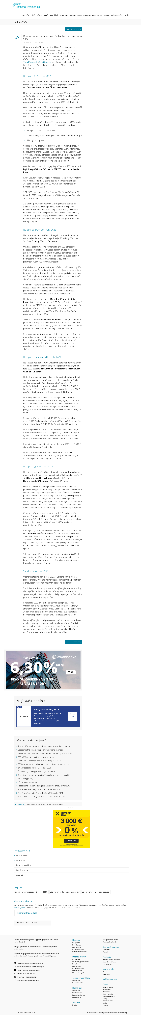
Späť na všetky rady (74, 29)
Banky (105, 1003)
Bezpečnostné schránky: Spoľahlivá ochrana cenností (40, 750)
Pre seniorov (76, 997)
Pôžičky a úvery (36, 15)
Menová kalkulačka (109, 996)
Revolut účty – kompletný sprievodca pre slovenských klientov (44, 746)
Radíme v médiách (23, 865)
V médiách (106, 992)
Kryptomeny (107, 974)
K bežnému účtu (77, 983)
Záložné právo (87, 892)
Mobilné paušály (117, 15)
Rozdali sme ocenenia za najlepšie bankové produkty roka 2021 (45, 785)
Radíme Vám (21, 804)
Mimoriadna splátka (78, 973)
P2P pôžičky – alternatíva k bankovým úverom (37, 757)
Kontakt (105, 1005)
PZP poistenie (107, 964)
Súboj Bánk (20, 875)
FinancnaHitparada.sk (27, 913)
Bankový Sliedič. (20, 907)
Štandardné (76, 981)
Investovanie (105, 15)
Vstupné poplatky (73, 892)
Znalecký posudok (102, 892)
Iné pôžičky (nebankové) (80, 962)
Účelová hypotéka (57, 892)
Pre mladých (76, 947)
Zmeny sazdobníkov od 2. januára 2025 (34, 767)
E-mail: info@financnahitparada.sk (28, 970)
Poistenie (95, 15)
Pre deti (105, 952)
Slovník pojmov (22, 870)
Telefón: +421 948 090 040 (25, 974)
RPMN (45, 892)
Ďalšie (127, 15)
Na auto (75, 964)
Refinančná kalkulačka (79, 952)
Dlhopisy (105, 972)
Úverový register (28, 892)
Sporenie (72, 15)
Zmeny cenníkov (108, 994)
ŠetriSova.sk (45, 62)
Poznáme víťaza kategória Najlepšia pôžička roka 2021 (40, 793)
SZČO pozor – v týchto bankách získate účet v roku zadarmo (43, 764)
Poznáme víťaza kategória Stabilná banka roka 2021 (39, 789)
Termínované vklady (50, 15)
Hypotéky (26, 15)
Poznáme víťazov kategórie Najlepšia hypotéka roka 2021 (42, 796)
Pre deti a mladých (78, 995)
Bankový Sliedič (22, 855)
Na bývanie (76, 943)
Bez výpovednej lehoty (110, 940)
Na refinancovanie (78, 949)
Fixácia (17, 892)
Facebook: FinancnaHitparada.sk (28, 981)
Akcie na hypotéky (25, 778)
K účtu (74, 1005)
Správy (105, 999)
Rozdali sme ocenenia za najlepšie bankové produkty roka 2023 (45, 775)
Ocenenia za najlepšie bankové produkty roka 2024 (39, 760)
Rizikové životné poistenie (111, 960)
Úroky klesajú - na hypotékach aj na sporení (36, 771)
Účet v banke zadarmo (27, 782)
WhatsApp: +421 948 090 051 (27, 977)
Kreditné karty (77, 971)
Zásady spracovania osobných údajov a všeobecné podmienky (106, 1013)
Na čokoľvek (76, 945)
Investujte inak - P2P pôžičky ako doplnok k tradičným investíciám (45, 753)
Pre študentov (77, 966)
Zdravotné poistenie (109, 962)
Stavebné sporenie (84, 15)
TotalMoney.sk (30, 62)
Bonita (38, 892)
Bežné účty (64, 15)
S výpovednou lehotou (110, 942)
